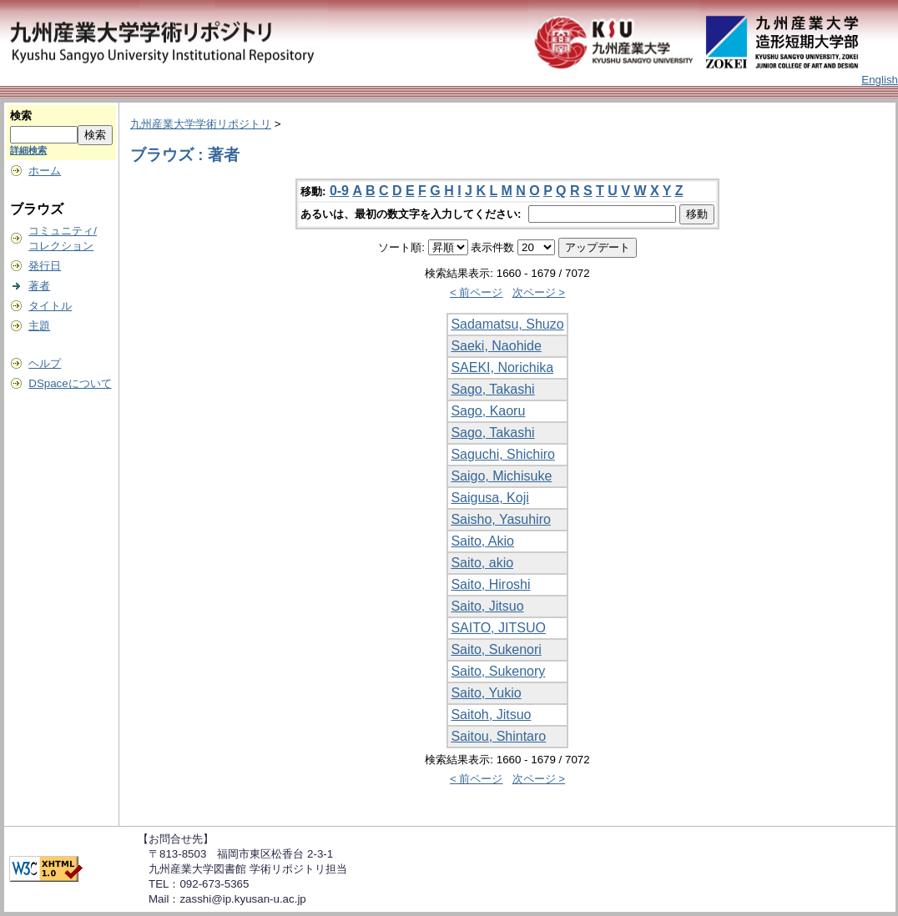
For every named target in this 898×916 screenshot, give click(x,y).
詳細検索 (28, 150)
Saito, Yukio (486, 693)
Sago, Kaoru (488, 411)
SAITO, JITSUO (498, 628)
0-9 (339, 191)
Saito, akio (482, 563)
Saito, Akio (482, 541)
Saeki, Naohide (496, 346)
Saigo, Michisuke (501, 476)
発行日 (44, 265)
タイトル (50, 305)
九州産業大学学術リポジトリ (200, 124)
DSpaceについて (69, 383)
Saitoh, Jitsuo (491, 714)
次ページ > (539, 292)
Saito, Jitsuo (487, 606)
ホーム (44, 170)
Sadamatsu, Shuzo (507, 324)
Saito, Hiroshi (490, 584)
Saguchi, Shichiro (503, 454)
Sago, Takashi (492, 389)
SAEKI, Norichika (502, 367)
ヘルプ (44, 363)
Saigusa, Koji (489, 498)
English (879, 79)
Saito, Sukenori (496, 649)
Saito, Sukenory (498, 671)
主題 (39, 326)
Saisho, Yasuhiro (500, 519)
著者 (39, 285)
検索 (21, 115)
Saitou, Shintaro (498, 736)
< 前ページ (476, 292)
